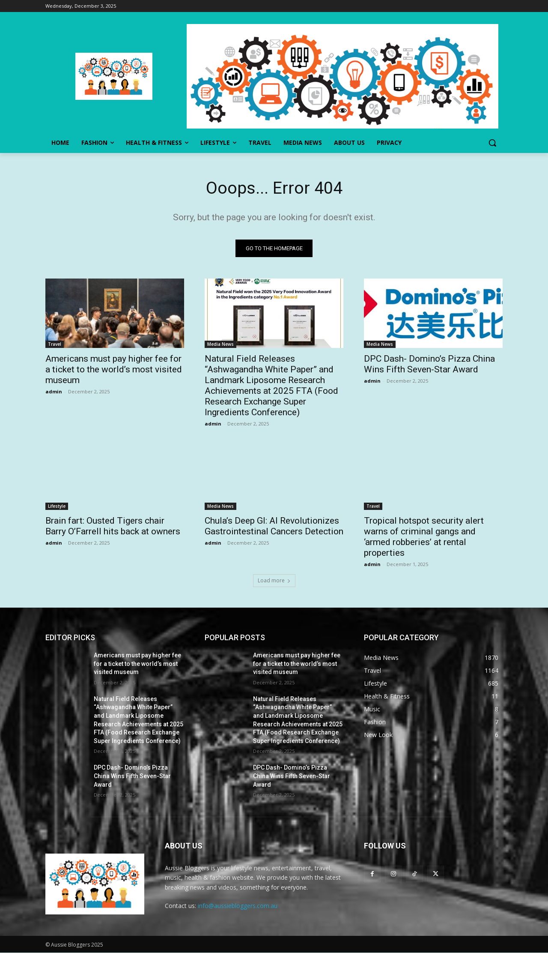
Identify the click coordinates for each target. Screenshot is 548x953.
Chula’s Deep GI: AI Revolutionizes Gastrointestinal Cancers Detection (274, 526)
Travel (54, 345)
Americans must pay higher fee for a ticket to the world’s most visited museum (113, 370)
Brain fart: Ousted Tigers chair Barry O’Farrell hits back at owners (112, 526)
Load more (274, 580)
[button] (492, 142)
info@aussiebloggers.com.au (237, 906)
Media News (220, 345)
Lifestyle (57, 506)
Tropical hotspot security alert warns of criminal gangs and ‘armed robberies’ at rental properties (424, 537)
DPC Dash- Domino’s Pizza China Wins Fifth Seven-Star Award (429, 364)
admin (53, 392)
